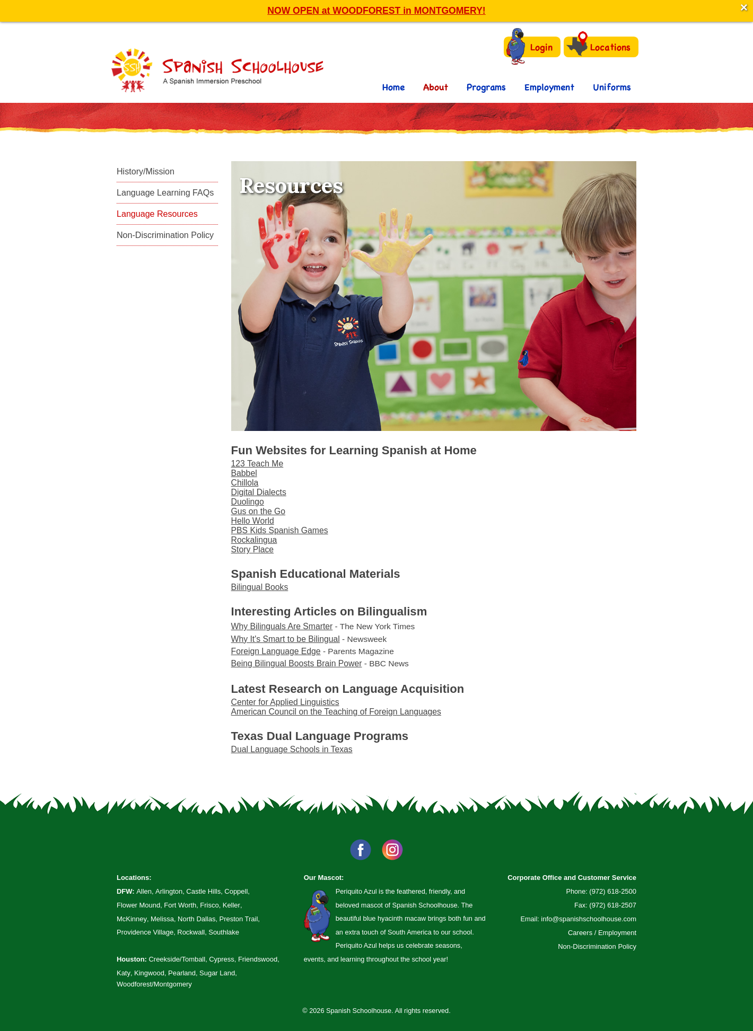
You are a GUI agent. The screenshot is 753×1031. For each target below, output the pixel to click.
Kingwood (149, 973)
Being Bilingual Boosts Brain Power (296, 663)
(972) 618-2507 (612, 905)
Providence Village (145, 932)
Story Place (252, 549)
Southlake (223, 932)
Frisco (209, 905)
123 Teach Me (257, 463)
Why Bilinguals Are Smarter (282, 626)
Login (529, 47)
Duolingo (247, 501)
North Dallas (196, 919)
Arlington (168, 891)
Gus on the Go (258, 511)
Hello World (252, 520)
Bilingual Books (259, 587)
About (435, 86)
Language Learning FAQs (165, 192)
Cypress (221, 959)
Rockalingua (254, 539)
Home (393, 86)
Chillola (245, 482)
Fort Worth (180, 905)
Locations (598, 46)
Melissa (162, 919)
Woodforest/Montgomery (154, 984)
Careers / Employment (602, 933)
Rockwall (191, 932)
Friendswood (257, 959)
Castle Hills (203, 891)
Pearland (182, 973)
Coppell (236, 891)
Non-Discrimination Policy (165, 235)
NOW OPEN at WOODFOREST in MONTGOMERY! (376, 10)
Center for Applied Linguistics (285, 702)
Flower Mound (138, 905)
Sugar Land (217, 973)
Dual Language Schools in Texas (292, 749)
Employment (549, 86)
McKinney (132, 919)
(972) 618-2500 (612, 891)
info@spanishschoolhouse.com (588, 919)
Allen (144, 891)
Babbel (244, 473)
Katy (123, 973)
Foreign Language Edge (276, 651)
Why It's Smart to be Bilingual (285, 639)
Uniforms (612, 86)
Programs (486, 86)
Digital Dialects (258, 492)
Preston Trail (239, 919)
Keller (231, 905)
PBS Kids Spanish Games (279, 530)
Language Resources (157, 213)
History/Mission (145, 171)
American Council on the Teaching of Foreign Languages (336, 711)
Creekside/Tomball (176, 959)
